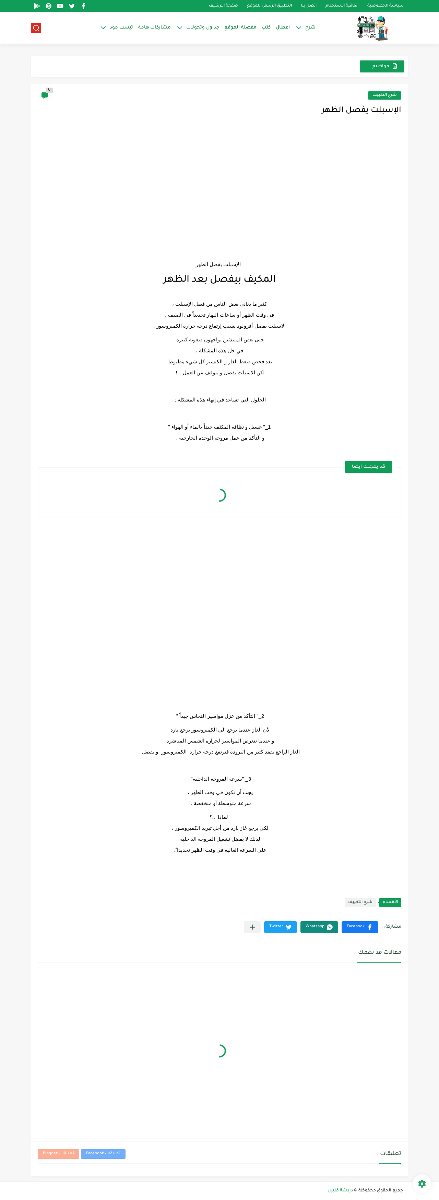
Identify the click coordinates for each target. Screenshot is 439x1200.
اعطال (283, 27)
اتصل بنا (309, 6)
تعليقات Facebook (103, 1154)
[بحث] (36, 28)
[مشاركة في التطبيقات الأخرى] (252, 927)
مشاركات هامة (154, 27)
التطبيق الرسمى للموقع (269, 6)
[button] (360, 927)
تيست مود (121, 27)
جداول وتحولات (202, 27)
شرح (310, 27)
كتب (266, 27)
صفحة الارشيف (223, 6)
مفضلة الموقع (240, 27)
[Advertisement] (219, 198)
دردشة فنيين (340, 1190)
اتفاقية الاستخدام (341, 6)
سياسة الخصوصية (385, 6)
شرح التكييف (384, 95)
